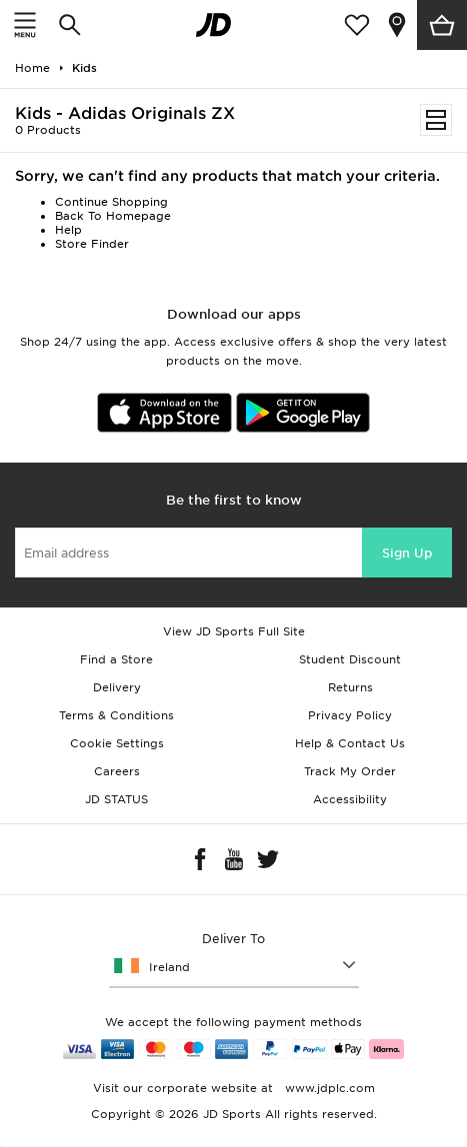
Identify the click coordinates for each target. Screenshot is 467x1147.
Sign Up (407, 553)
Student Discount (350, 659)
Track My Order (350, 771)
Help (68, 230)
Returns (350, 687)
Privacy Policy (350, 715)
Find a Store (116, 659)
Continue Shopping (111, 202)
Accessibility (350, 799)
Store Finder (92, 244)
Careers (117, 771)
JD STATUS (116, 799)
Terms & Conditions (116, 715)
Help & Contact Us (350, 743)
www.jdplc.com (328, 1088)
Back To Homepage (113, 216)
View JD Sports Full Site (234, 631)
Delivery (117, 687)
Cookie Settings (117, 743)
